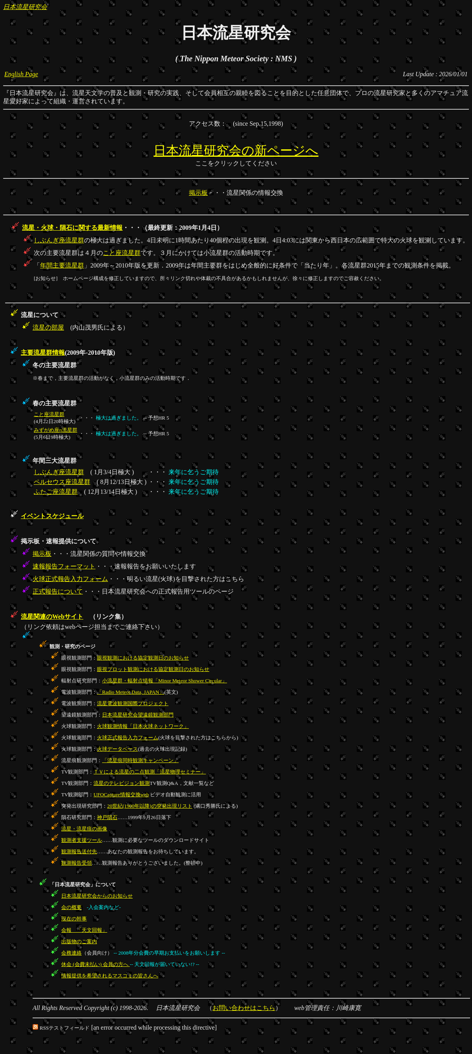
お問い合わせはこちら (243, 1008)
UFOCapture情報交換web (121, 794)
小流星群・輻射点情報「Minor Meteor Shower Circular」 (164, 681)
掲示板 (198, 192)
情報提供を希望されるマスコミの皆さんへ (109, 976)
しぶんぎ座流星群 (59, 240)
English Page (21, 74)
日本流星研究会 (25, 7)
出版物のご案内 (79, 941)
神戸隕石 (107, 817)
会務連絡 (71, 953)
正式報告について (58, 591)
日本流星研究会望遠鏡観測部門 (138, 715)
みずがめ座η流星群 (55, 430)
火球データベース (117, 749)
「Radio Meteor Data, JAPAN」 (130, 692)
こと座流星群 (122, 252)
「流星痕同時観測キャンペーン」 (140, 760)
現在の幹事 (74, 919)
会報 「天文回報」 (84, 930)
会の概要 (71, 907)
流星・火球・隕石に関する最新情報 (72, 227)
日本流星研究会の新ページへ (236, 150)
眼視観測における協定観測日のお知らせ (143, 658)
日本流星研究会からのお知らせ (97, 896)
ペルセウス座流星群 (62, 481)
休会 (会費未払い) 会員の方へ (95, 964)
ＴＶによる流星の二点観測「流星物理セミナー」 (149, 772)
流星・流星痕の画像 (84, 829)
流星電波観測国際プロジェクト (132, 703)
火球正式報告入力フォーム (70, 579)
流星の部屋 (48, 327)
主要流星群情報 (43, 352)
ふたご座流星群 (56, 491)
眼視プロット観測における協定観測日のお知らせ (153, 669)
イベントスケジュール (52, 516)
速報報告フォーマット (64, 566)
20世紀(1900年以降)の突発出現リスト (149, 806)
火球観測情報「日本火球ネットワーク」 (143, 726)
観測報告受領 (76, 863)
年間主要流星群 (62, 265)
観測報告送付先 (79, 851)
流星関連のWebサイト (52, 616)
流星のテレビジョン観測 (121, 783)
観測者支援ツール (81, 840)
